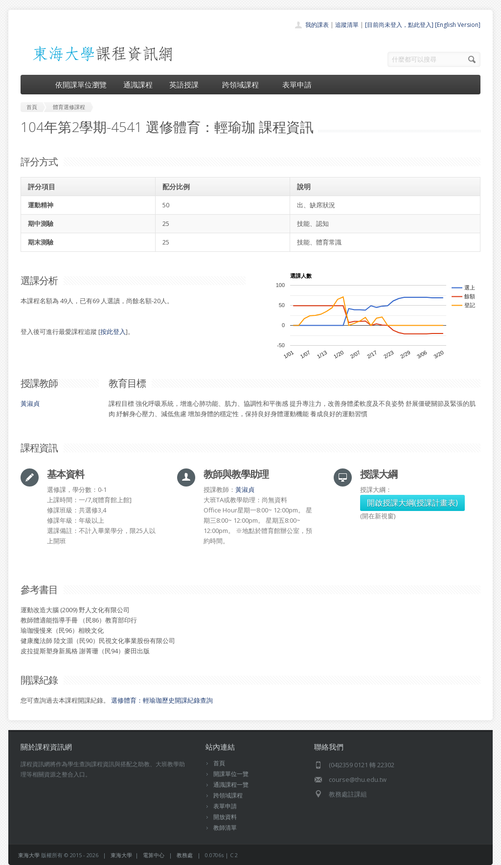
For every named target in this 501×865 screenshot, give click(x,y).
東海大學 (29, 855)
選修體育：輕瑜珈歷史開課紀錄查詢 (162, 700)
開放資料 (225, 817)
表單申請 (297, 84)
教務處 (185, 855)
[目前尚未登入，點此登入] (399, 25)
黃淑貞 (30, 403)
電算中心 (153, 855)
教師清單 (225, 827)
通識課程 (138, 84)
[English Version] (457, 25)
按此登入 (113, 331)
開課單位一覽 (231, 774)
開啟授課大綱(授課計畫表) (412, 502)
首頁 (219, 763)
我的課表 (317, 25)
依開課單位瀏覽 (81, 84)
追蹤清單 (347, 25)
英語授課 (187, 84)
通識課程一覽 (231, 784)
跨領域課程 (244, 84)
